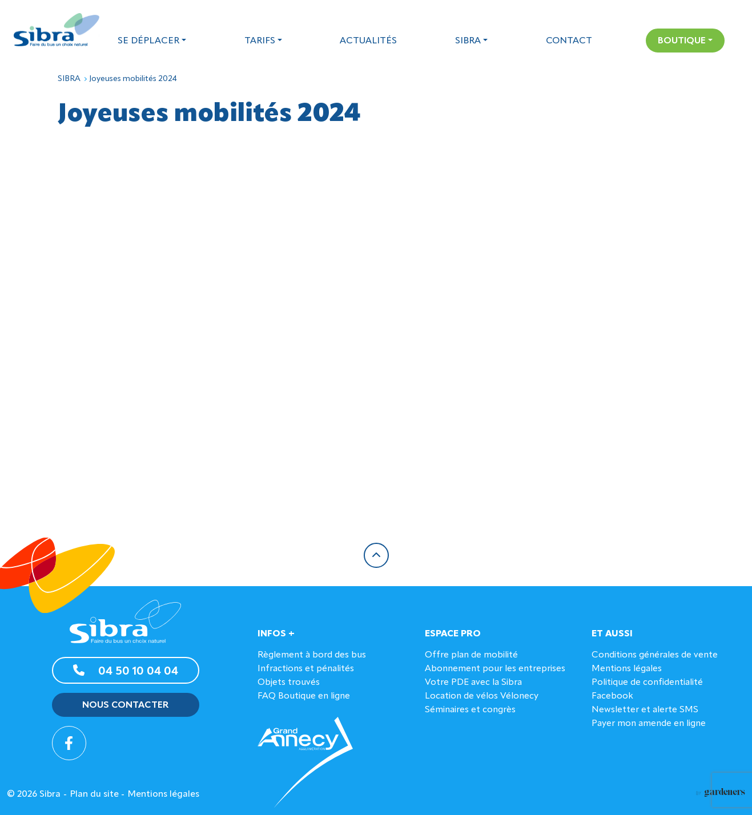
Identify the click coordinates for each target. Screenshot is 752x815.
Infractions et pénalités (306, 668)
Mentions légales (627, 668)
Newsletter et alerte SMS (645, 710)
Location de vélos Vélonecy (481, 696)
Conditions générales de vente (655, 655)
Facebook (612, 696)
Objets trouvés (289, 682)
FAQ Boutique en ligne (304, 696)
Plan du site (94, 794)
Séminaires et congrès (470, 710)
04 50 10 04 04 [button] (125, 670)
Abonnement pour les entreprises (495, 668)
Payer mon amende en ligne (649, 723)
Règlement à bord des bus (312, 655)
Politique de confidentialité (647, 682)
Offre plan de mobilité (471, 655)
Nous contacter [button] (125, 705)
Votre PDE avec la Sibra (473, 682)
